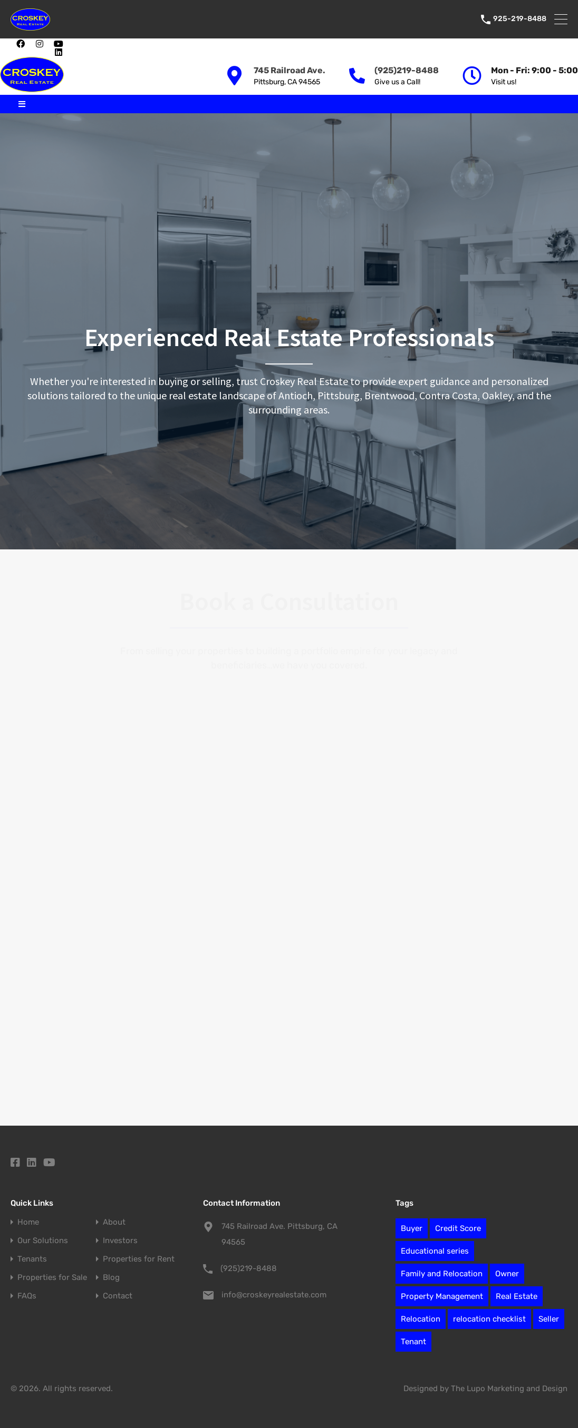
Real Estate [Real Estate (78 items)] (516, 1296)
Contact (117, 1296)
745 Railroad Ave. (289, 70)
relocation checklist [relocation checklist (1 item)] (489, 1319)
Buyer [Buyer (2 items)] (411, 1228)
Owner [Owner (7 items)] (507, 1273)
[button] (74, 47)
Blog (111, 1278)
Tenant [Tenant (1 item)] (413, 1341)
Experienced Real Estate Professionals (289, 337)
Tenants (32, 1259)
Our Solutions (42, 1241)
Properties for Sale (52, 1278)
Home (28, 1222)
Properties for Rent (139, 1259)
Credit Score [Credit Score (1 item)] (458, 1228)
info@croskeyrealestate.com (273, 1294)
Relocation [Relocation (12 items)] (420, 1319)
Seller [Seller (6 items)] (548, 1319)
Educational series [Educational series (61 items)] (435, 1251)
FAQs (26, 1296)
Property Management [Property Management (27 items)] (442, 1296)
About (114, 1222)
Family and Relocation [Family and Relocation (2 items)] (442, 1273)
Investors (120, 1241)
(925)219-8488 (406, 70)
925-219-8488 (519, 19)
